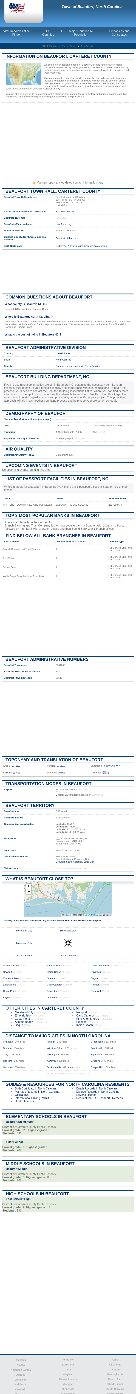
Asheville (51, 1061)
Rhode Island (115, 1384)
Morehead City (37, 920)
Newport (96, 920)
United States (63, 353)
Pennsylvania (115, 1374)
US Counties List (48, 34)
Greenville (96, 1061)
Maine (68, 1369)
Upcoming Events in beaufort (41, 465)
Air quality (19, 449)
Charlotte (8, 1041)
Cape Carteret (54, 984)
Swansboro (53, 991)
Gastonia (8, 1067)
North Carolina (50, 46)
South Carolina (115, 1389)
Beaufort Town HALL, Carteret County (52, 191)
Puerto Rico (115, 1379)
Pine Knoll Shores (75, 920)
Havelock (96, 972)
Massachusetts (68, 1379)
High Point (96, 1054)
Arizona (20, 1374)
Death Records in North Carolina (96, 1088)
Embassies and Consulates (119, 32)
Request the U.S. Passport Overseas (99, 1098)
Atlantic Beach (55, 920)
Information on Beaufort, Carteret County (58, 56)
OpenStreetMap (92, 915)
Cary (5, 1054)
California (21, 1384)
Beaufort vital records (67, 238)
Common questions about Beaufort (48, 297)
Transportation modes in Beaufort (48, 783)
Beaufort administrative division (45, 347)
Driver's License (86, 1094)
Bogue (94, 978)
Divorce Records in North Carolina (97, 1091)
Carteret (60, 366)
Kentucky (67, 1359)
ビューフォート (112, 765)
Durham (7, 1048)
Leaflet (66, 915)
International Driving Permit (32, 1098)
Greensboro (97, 1041)
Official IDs (22, 1094)
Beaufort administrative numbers (47, 659)
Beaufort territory (30, 805)
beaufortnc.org (63, 224)
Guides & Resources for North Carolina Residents (67, 1084)
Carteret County (68, 46)
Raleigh (51, 1041)
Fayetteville (97, 1048)
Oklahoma (115, 1364)
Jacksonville (54, 1067)
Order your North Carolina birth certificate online (81, 246)
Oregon (115, 1369)
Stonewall (96, 991)
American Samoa (21, 1369)
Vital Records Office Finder (16, 32)
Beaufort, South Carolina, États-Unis (75, 861)
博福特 (105, 772)
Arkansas (20, 1379)
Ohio (115, 1359)
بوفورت (16, 766)
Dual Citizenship (25, 1101)
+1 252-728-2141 (65, 211)
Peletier (95, 984)
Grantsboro (53, 997)
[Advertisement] (68, 140)
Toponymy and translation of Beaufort (54, 759)
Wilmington (53, 1054)
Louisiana (68, 1364)
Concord (7, 1061)
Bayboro (7, 997)
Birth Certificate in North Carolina (35, 1088)
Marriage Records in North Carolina (37, 1091)
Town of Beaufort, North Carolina (92, 6)
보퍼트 (16, 772)
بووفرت (61, 766)
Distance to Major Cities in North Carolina (58, 1035)
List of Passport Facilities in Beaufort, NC (56, 478)
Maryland (68, 1374)
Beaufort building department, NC (47, 376)
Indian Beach (54, 972)
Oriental (51, 978)
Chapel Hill (97, 1067)
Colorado (20, 1389)
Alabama (21, 1360)
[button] (28, 886)
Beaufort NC (87, 46)
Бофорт (62, 772)
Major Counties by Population (81, 32)
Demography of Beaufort (36, 413)
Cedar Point (9, 991)
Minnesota (68, 1389)
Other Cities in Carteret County (44, 1008)
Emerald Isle (9, 984)
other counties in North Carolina (83, 366)
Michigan (68, 1384)
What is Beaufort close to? (39, 878)
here (100, 182)
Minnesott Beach (12, 978)
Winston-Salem (55, 1048)
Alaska (21, 1365)
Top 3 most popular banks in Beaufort (52, 515)
